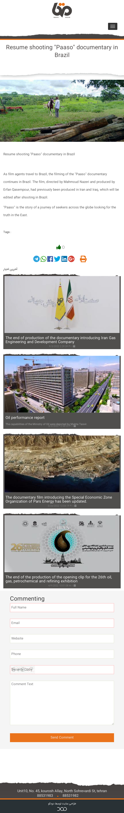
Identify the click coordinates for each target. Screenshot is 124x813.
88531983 (45, 795)
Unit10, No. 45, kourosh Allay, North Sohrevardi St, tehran (62, 791)
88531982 (71, 795)
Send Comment (62, 737)
